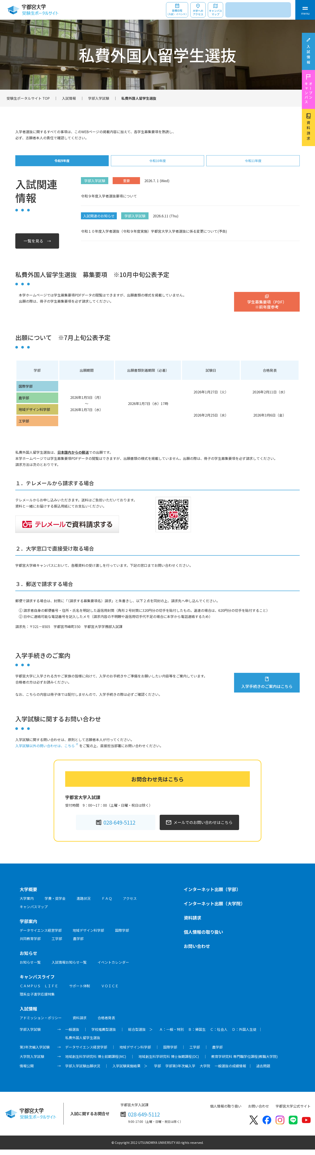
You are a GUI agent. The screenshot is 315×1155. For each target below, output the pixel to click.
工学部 (57, 944)
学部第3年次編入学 (180, 1071)
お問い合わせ (197, 951)
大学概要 (28, 895)
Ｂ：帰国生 (197, 1034)
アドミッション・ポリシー (41, 1023)
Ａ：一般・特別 (171, 1034)
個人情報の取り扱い (203, 937)
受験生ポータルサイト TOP (28, 98)
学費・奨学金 (55, 903)
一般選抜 (72, 1034)
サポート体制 (79, 991)
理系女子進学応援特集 (37, 999)
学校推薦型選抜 (103, 1034)
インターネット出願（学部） (212, 895)
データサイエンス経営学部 (41, 935)
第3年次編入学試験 (35, 1052)
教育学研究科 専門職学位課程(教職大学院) (244, 1061)
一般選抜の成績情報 (230, 1071)
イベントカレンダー (113, 967)
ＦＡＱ (107, 903)
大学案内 (27, 903)
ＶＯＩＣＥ (110, 991)
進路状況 (84, 903)
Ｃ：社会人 (219, 1034)
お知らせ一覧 (30, 967)
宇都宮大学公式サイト (293, 1111)
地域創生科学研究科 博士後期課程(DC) (168, 1061)
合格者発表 (106, 1023)
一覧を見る (33, 246)
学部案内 (28, 926)
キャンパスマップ (215, 12)
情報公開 (27, 1071)
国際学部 (122, 935)
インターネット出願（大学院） (214, 909)
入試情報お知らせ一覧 (69, 967)
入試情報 (308, 55)
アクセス (130, 903)
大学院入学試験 (32, 1061)
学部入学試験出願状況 (82, 1071)
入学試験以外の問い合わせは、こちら (45, 751)
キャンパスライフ (37, 982)
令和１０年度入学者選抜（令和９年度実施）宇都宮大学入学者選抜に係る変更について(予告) (154, 236)
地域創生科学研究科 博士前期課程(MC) (95, 1061)
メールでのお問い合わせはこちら (203, 827)
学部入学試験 (98, 98)
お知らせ (28, 958)
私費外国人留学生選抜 (82, 1043)
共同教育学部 (30, 944)
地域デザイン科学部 (88, 935)
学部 (157, 1071)
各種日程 (177, 12)
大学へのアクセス (198, 12)
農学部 (78, 944)
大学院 (205, 1071)
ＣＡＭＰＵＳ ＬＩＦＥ (39, 991)
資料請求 (308, 131)
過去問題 (263, 1071)
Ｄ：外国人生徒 (244, 1034)
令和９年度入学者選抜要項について (109, 201)
